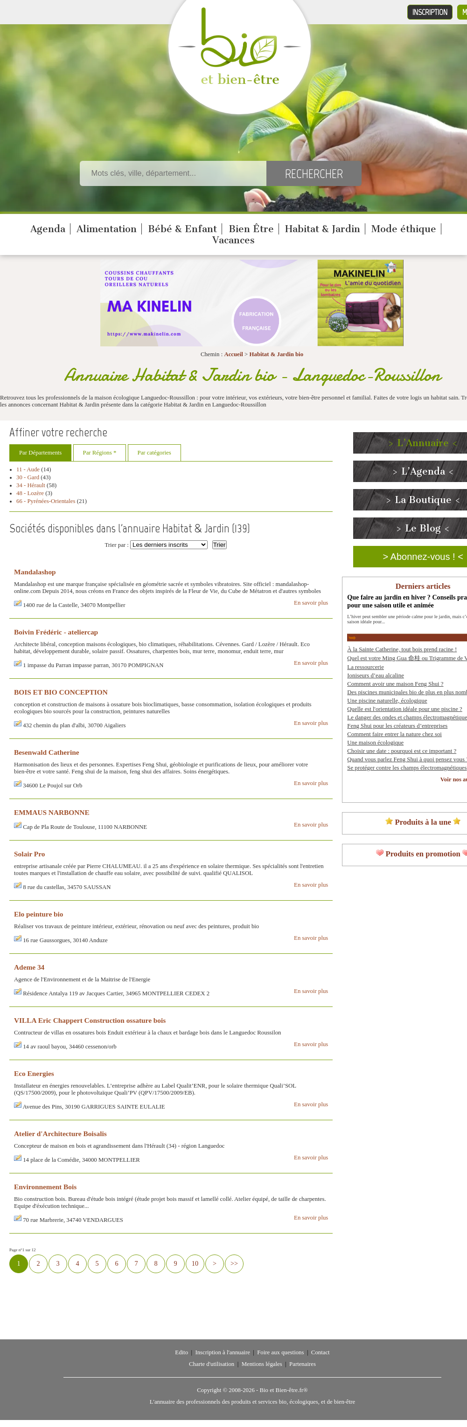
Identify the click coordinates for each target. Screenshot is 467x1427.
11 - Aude (28, 469)
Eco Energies (34, 1073)
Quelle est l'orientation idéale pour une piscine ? (404, 709)
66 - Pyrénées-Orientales (46, 501)
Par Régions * (100, 452)
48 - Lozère (30, 493)
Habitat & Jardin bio (277, 354)
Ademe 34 (29, 967)
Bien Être (251, 228)
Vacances (233, 240)
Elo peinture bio (38, 914)
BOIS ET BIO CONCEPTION (61, 692)
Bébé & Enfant (182, 228)
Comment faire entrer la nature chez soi (394, 734)
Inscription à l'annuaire (222, 1352)
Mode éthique (403, 228)
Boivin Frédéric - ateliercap (56, 632)
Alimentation (107, 228)
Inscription (429, 12)
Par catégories (154, 452)
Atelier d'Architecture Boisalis (60, 1133)
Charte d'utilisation (211, 1364)
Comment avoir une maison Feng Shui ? (395, 684)
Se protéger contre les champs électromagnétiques (407, 768)
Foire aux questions (280, 1352)
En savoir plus (311, 603)
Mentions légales (262, 1364)
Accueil (233, 354)
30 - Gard (27, 477)
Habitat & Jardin (322, 228)
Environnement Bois (45, 1187)
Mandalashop (35, 572)
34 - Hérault (30, 485)
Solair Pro (29, 854)
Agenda (47, 228)
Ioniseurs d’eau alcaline (375, 675)
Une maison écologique (375, 742)
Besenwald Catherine (46, 752)
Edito (181, 1352)
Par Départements (40, 452)
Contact (320, 1352)
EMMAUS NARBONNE (52, 812)
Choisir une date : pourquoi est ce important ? (401, 751)
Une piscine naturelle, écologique (387, 700)
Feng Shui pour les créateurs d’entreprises (397, 726)
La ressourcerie (365, 667)
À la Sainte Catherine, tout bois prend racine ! (402, 649)
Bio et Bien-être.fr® (283, 1390)
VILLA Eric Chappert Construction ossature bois (90, 1020)
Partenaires (302, 1364)
